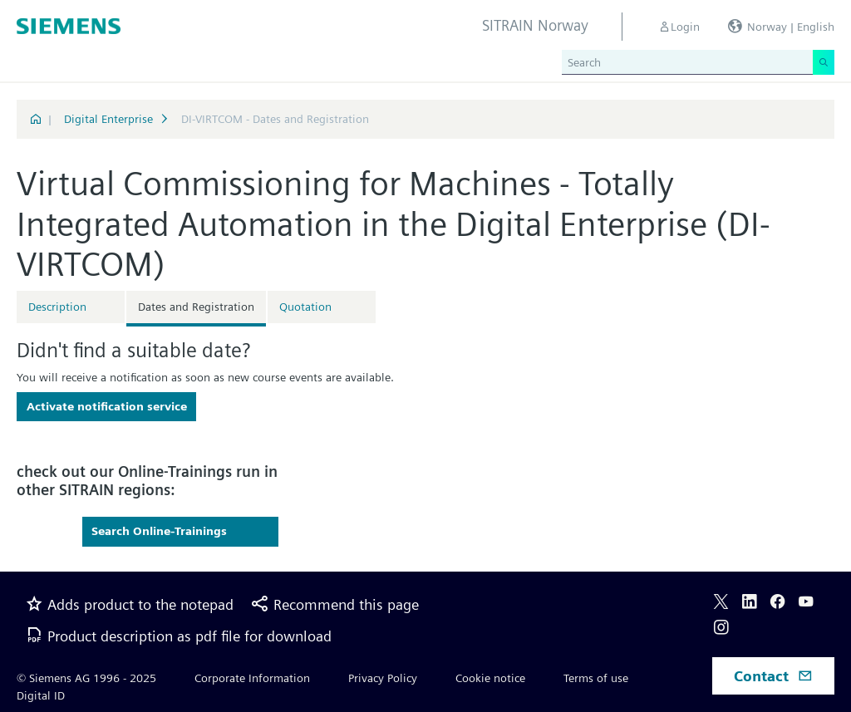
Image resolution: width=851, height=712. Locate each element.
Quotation (305, 306)
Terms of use (595, 678)
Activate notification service (107, 406)
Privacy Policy (382, 678)
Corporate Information (252, 678)
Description (57, 306)
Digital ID (41, 695)
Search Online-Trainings (159, 531)
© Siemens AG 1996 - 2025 (86, 678)
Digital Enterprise (108, 118)
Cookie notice (490, 678)
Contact (773, 676)
